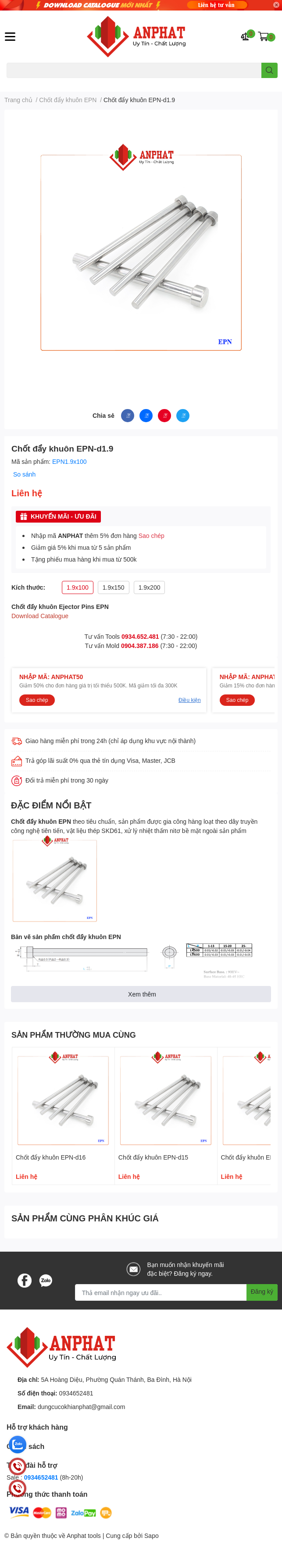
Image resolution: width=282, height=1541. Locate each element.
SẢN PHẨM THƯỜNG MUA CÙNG (73, 1034)
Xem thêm (142, 994)
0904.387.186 (140, 645)
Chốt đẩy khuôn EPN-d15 (153, 1157)
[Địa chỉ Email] (176, 1292)
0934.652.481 (140, 636)
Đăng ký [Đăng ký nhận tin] (262, 1291)
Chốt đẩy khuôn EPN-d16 (51, 1157)
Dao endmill (20, 83)
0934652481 (76, 1393)
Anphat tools (84, 1535)
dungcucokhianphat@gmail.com (81, 1406)
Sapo (151, 1535)
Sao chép (151, 535)
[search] (269, 70)
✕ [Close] (276, 4)
